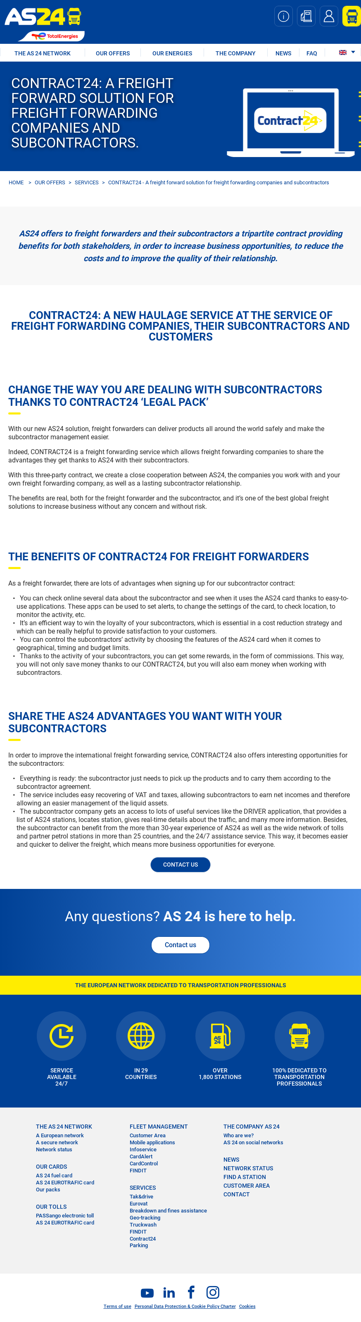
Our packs (48, 1189)
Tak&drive (141, 1196)
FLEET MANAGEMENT (159, 1126)
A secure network (57, 1142)
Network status (54, 1149)
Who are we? (238, 1135)
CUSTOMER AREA (246, 1185)
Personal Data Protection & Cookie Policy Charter (185, 1306)
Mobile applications (152, 1142)
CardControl (144, 1163)
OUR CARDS (51, 1166)
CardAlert (141, 1156)
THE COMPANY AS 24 (251, 1126)
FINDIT (138, 1170)
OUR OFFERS (113, 53)
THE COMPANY (236, 53)
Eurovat (138, 1204)
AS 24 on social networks (253, 1142)
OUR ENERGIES (172, 53)
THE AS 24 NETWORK (42, 53)
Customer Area (148, 1135)
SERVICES (87, 182)
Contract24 (143, 1239)
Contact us (180, 945)
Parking (139, 1245)
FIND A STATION (244, 1177)
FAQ (311, 53)
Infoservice (143, 1149)
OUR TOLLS (51, 1206)
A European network (60, 1135)
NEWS (283, 53)
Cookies (247, 1306)
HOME (16, 182)
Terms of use (117, 1306)
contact (236, 1194)
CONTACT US (180, 864)
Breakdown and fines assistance (168, 1211)
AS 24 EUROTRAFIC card (65, 1182)
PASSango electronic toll (65, 1215)
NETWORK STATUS (248, 1168)
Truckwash (143, 1225)
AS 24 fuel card (54, 1175)
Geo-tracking (145, 1218)
